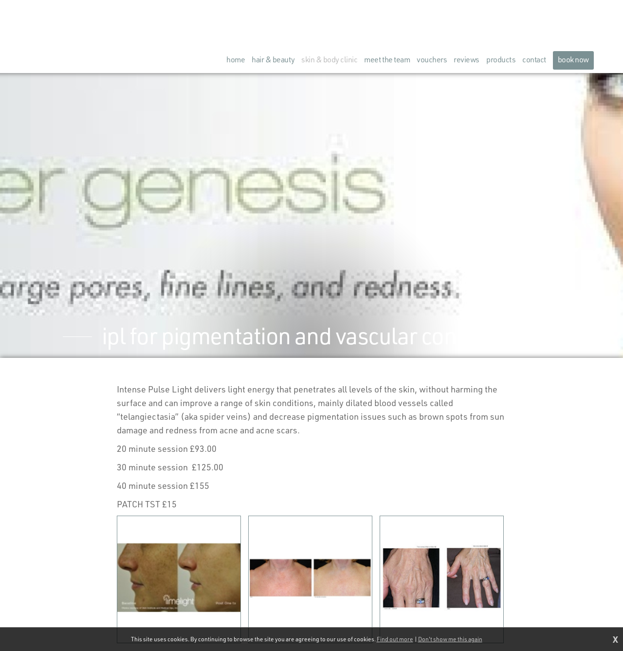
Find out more (395, 639)
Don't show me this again (450, 639)
